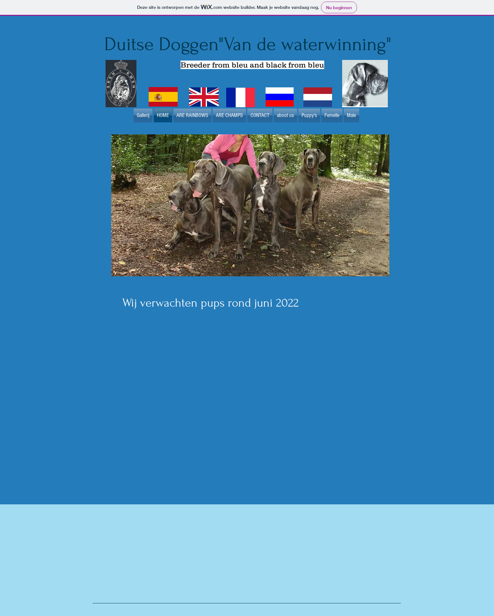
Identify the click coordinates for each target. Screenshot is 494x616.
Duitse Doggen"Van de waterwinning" (247, 44)
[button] (250, 205)
